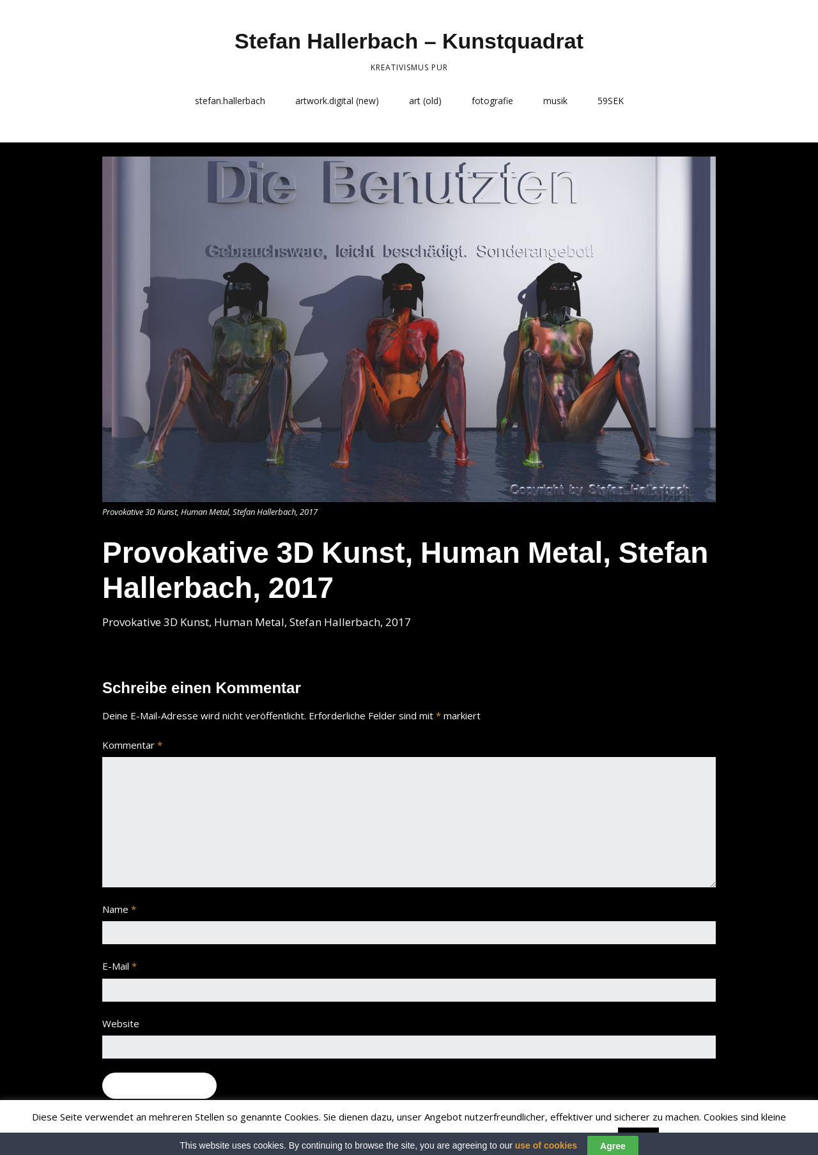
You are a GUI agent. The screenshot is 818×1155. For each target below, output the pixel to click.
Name (119, 909)
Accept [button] (638, 1137)
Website (120, 1023)
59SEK (611, 101)
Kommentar (132, 744)
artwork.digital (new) (337, 101)
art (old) (425, 101)
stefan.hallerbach (230, 101)
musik (555, 101)
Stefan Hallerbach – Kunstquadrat (409, 41)
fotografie (492, 101)
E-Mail (119, 966)
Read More (687, 1136)
